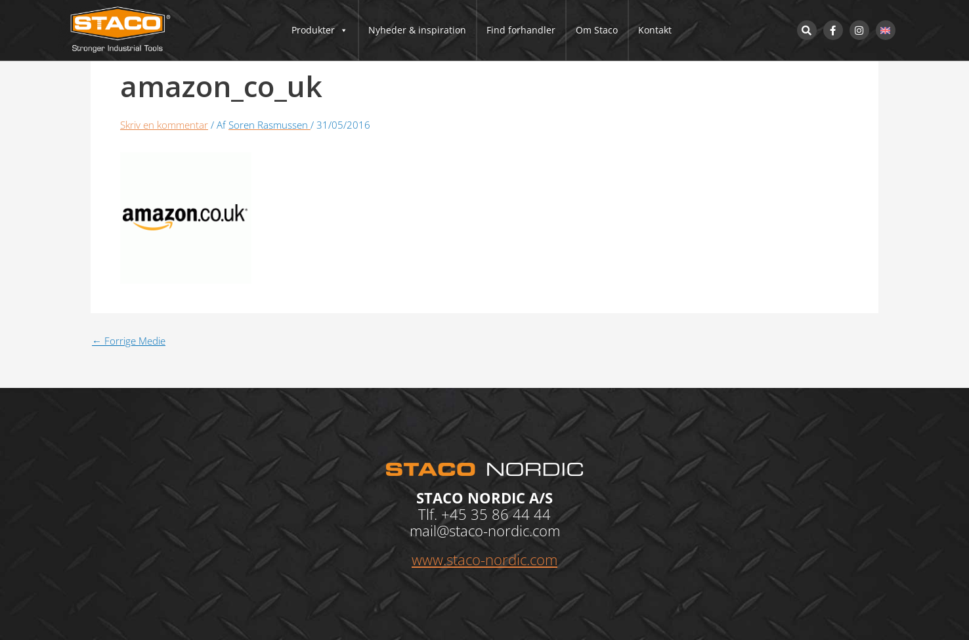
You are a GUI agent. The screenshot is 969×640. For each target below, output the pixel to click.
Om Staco (597, 30)
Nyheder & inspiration (417, 30)
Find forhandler (520, 30)
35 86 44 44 (511, 514)
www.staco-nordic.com (484, 559)
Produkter (319, 30)
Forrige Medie (128, 341)
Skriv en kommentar (164, 124)
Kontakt (655, 30)
